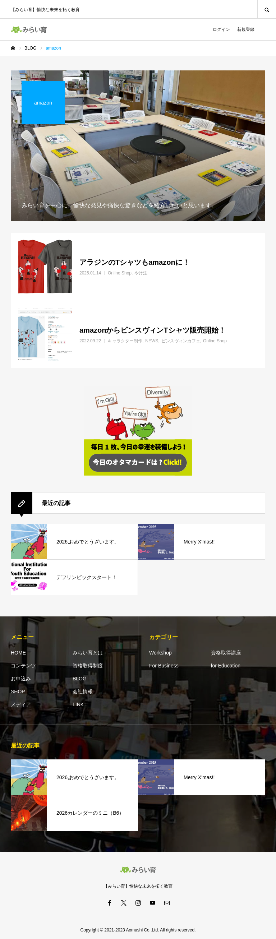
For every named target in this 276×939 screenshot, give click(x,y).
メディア (21, 704)
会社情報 (83, 691)
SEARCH (266, 9)
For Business (164, 666)
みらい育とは (88, 653)
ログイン (221, 29)
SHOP (18, 691)
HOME (18, 653)
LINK (78, 704)
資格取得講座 (226, 653)
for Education (226, 666)
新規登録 (245, 29)
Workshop (160, 653)
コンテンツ (23, 666)
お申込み (21, 678)
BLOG (80, 678)
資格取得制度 (88, 666)
